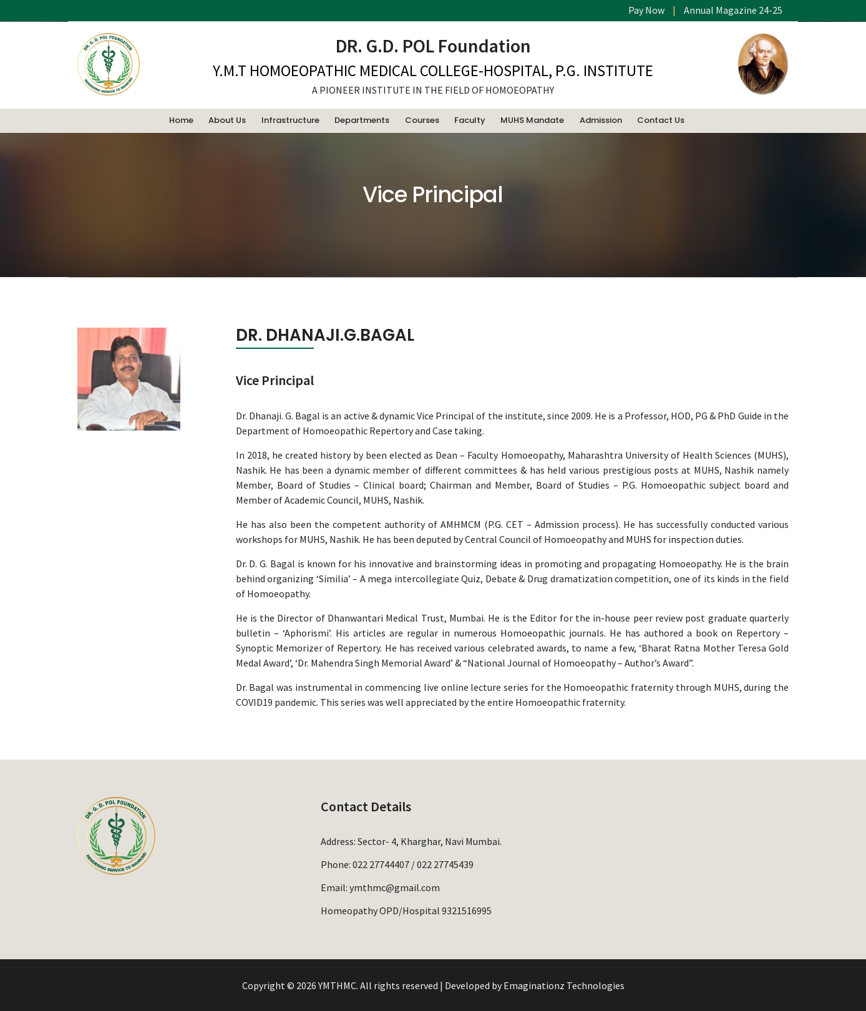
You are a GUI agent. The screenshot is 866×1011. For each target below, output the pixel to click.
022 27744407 (381, 864)
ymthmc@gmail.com (394, 887)
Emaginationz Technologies (564, 985)
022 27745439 (445, 864)
